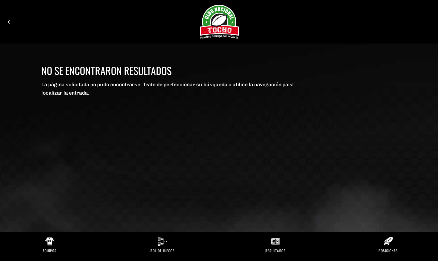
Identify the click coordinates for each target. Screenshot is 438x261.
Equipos (50, 250)
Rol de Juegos (162, 250)
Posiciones (388, 250)
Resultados (275, 250)
